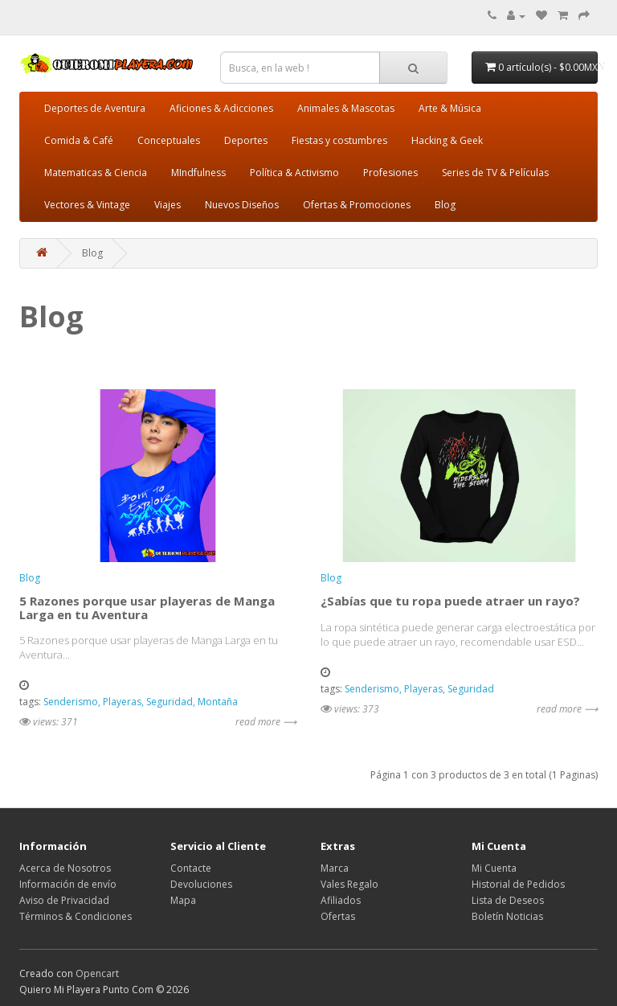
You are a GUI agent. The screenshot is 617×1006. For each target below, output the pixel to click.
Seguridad (169, 701)
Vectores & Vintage (87, 204)
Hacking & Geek (447, 140)
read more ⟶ (265, 722)
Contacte (190, 868)
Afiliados (341, 900)
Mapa (183, 900)
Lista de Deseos (508, 900)
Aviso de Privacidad (64, 900)
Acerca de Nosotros (65, 868)
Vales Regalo (349, 884)
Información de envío (67, 884)
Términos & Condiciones (75, 916)
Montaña (218, 701)
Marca (335, 868)
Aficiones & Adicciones (221, 108)
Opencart (97, 973)
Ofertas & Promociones (357, 204)
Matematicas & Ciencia (95, 172)
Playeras (122, 701)
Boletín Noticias (507, 916)
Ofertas (338, 916)
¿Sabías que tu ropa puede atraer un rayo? (450, 601)
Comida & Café (78, 140)
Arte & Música (450, 108)
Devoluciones (201, 884)
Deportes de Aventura (94, 108)
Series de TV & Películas (495, 172)
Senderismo (70, 701)
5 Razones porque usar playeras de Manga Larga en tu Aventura (147, 607)
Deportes (246, 140)
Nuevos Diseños (242, 204)
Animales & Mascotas (345, 108)
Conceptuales (168, 140)
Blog (445, 204)
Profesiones (390, 172)
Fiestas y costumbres (339, 140)
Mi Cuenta (494, 868)
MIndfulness (198, 172)
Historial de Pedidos (518, 884)
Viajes (167, 204)
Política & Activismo (294, 172)
